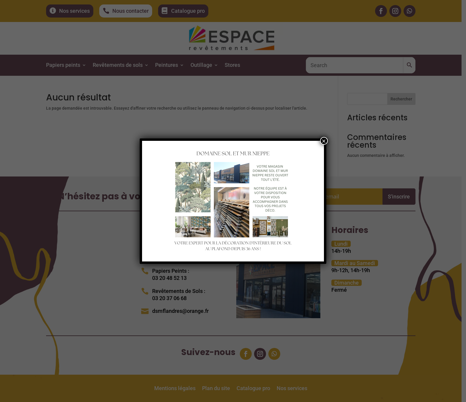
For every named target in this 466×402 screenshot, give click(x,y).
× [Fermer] (324, 141)
